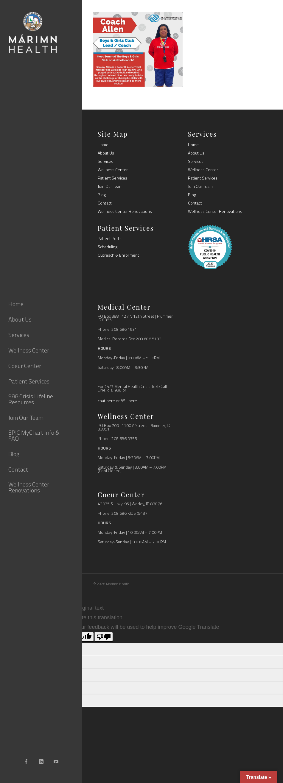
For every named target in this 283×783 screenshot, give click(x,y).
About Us (106, 153)
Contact (105, 203)
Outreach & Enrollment (118, 255)
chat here (106, 400)
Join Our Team (110, 186)
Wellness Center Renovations (125, 211)
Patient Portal (110, 238)
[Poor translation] (103, 637)
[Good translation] (84, 637)
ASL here (129, 400)
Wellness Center (113, 170)
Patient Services (112, 178)
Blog (102, 195)
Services (105, 161)
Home (103, 145)
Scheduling (107, 247)
